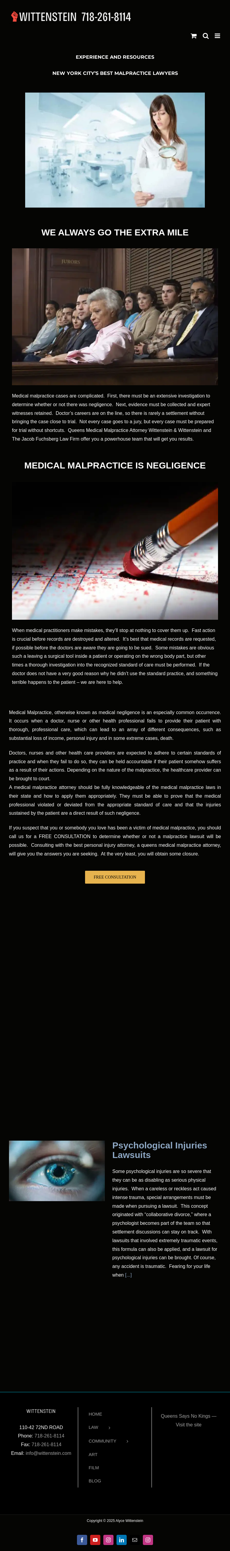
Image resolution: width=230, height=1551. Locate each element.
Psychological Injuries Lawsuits (159, 1150)
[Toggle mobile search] (206, 36)
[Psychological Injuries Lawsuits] (57, 1171)
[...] (128, 1275)
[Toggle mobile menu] (218, 36)
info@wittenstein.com (48, 1453)
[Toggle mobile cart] (194, 36)
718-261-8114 (49, 1435)
